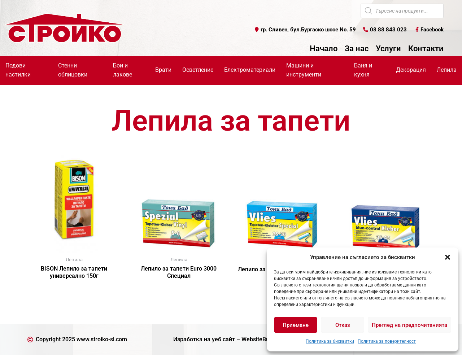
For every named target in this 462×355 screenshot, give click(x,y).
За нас (357, 48)
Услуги (388, 48)
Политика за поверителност (387, 341)
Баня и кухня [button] (363, 70)
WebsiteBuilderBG (264, 339)
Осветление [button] (197, 69)
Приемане (296, 325)
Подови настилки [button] (18, 70)
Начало (323, 48)
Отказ (342, 325)
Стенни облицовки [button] (72, 70)
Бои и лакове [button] (122, 70)
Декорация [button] (411, 69)
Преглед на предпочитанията (409, 325)
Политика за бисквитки (330, 341)
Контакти (426, 48)
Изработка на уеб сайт (204, 339)
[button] (447, 257)
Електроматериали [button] (249, 69)
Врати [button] (163, 69)
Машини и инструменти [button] (303, 70)
